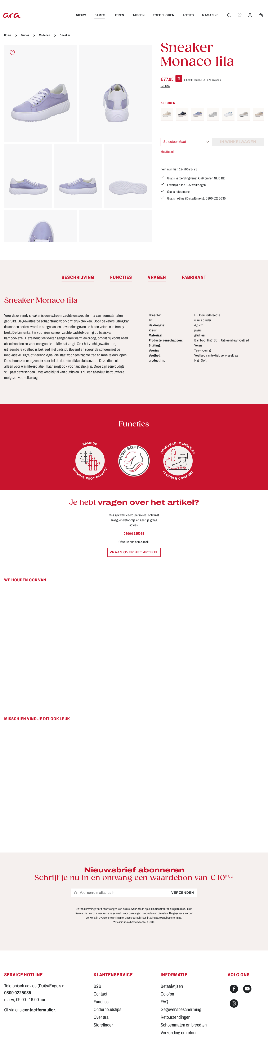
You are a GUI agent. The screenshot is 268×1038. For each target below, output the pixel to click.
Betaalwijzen (172, 937)
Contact (100, 945)
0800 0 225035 (134, 533)
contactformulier (38, 961)
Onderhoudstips (107, 960)
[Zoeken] (228, 15)
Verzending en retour (179, 984)
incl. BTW (165, 86)
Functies (101, 953)
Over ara (101, 968)
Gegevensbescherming (181, 960)
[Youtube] (247, 940)
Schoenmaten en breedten (184, 976)
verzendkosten (178, 1028)
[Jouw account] (249, 15)
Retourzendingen (176, 968)
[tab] (78, 277)
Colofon (167, 945)
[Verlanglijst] (239, 15)
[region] (78, 143)
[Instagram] (234, 955)
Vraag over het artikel (134, 552)
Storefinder (103, 976)
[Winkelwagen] (260, 15)
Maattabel (167, 151)
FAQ (164, 953)
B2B (98, 937)
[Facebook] (234, 940)
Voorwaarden (172, 991)
